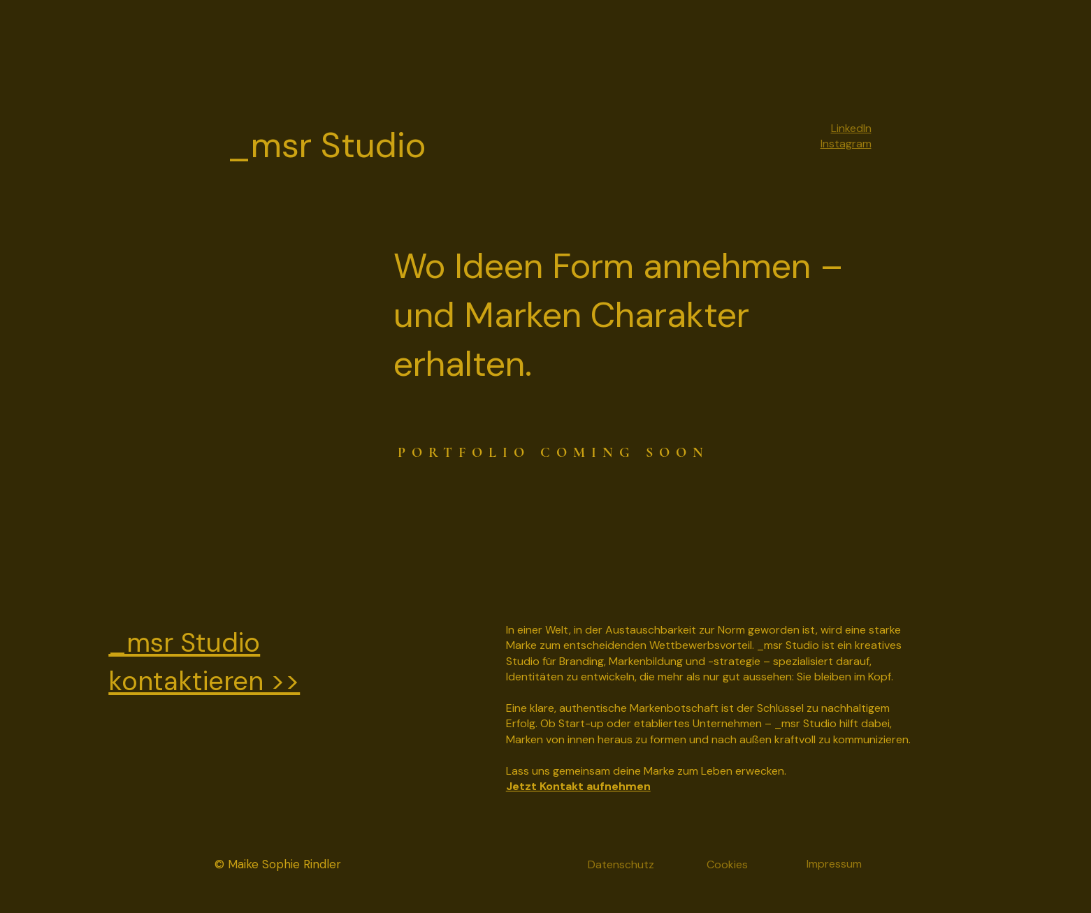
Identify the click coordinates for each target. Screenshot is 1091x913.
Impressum (834, 863)
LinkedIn (851, 128)
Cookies (727, 864)
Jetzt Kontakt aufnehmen (578, 786)
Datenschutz (621, 864)
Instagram (846, 143)
